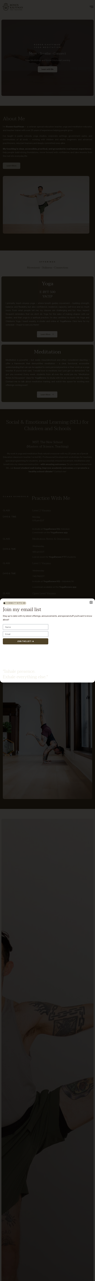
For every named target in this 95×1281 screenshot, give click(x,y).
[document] (47, 640)
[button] (91, 602)
